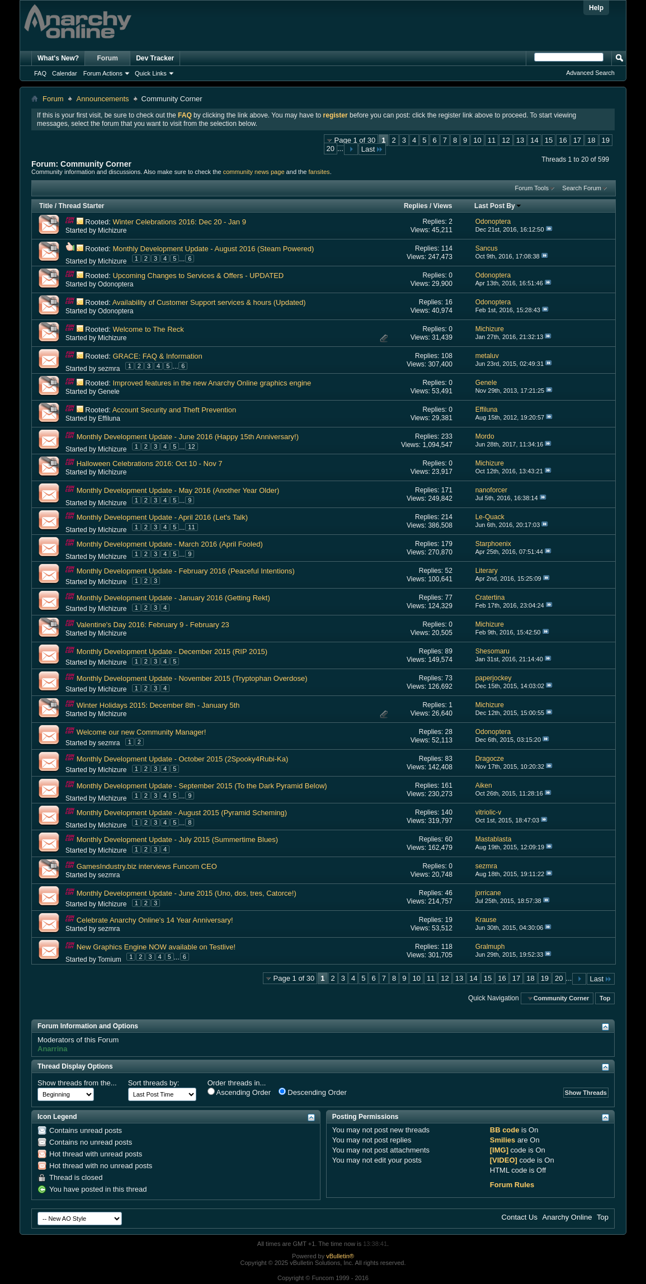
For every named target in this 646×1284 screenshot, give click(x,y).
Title (46, 206)
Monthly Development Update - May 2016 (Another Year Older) (178, 490)
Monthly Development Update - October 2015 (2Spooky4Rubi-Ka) (183, 759)
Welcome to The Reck (147, 329)
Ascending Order (239, 1092)
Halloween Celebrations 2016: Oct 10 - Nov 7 (150, 463)
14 (534, 140)
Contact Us (519, 1217)
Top (605, 998)
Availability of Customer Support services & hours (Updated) (209, 302)
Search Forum (581, 188)
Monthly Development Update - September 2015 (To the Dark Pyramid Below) (202, 786)
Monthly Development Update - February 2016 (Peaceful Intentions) (186, 571)
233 (446, 436)
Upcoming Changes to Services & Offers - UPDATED (198, 275)
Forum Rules (512, 1184)
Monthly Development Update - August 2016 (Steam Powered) (213, 248)
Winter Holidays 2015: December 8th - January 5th (158, 705)
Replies (416, 206)
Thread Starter (81, 206)
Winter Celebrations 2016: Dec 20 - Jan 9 (179, 222)
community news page (254, 171)
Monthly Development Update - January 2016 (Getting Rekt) (173, 598)
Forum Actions (102, 73)
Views (442, 206)
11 (492, 140)
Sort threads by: (154, 1083)
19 (606, 140)
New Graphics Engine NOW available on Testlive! (156, 947)
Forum (107, 58)
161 (446, 785)
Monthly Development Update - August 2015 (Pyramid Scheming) (182, 812)
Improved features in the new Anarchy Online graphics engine (211, 383)
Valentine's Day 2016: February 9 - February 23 (153, 624)
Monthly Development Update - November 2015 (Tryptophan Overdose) (192, 678)
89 (448, 651)
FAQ (40, 73)
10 (477, 140)
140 (446, 812)
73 (448, 678)
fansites (319, 171)
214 (446, 517)
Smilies (503, 1140)
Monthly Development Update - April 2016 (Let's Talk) (162, 517)
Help (596, 8)
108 (446, 356)
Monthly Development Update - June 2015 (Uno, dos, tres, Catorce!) (186, 893)
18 (591, 140)
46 (448, 893)
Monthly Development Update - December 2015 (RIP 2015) (172, 651)
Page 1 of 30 (355, 140)
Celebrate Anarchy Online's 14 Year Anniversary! (155, 920)
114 (446, 248)
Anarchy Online (567, 1217)
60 (448, 839)
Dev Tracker (155, 58)
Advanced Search (590, 72)
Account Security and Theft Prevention (174, 410)
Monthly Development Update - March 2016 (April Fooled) (170, 544)
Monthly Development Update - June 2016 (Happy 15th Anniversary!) (188, 436)
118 (446, 947)
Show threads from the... (77, 1083)
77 (448, 597)
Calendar (64, 73)
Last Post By (498, 206)
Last (372, 149)
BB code (505, 1130)
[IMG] (499, 1150)
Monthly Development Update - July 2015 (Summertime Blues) (178, 839)
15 (549, 140)
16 (563, 140)
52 (448, 571)
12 (506, 140)
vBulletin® (340, 1256)
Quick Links (151, 73)
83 (448, 759)
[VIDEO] (503, 1160)
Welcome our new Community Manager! (141, 732)
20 (330, 148)
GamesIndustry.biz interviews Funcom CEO (147, 866)
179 (446, 544)
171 (446, 490)
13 (520, 140)
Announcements (103, 99)
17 (577, 140)
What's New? (58, 58)
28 (448, 732)
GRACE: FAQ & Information (157, 356)
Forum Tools (532, 188)
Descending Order (313, 1092)
